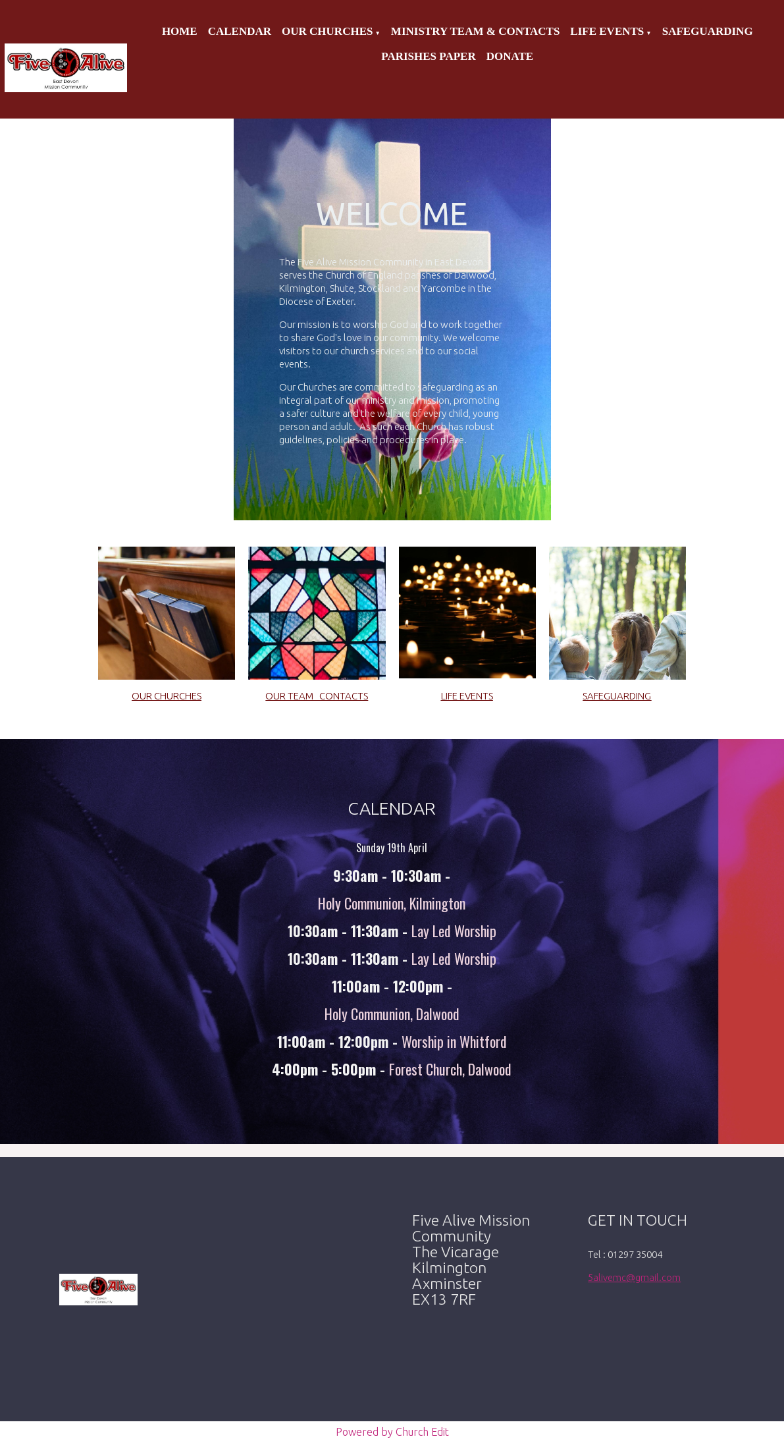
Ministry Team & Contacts (475, 31)
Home (179, 31)
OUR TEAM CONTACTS (316, 695)
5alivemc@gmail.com (634, 1277)
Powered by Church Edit (392, 1432)
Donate (509, 56)
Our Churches (327, 31)
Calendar (239, 31)
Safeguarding (707, 31)
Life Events (607, 31)
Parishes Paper (428, 56)
